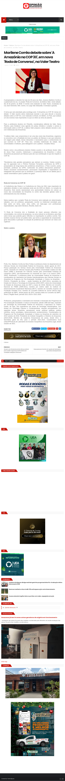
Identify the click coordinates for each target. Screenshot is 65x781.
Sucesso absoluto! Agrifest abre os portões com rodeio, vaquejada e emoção (31, 596)
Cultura (11, 45)
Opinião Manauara (10, 607)
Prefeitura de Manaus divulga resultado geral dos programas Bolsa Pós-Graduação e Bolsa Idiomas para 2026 (35, 583)
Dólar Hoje (4, 661)
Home (6, 45)
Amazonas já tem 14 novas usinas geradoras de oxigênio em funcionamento (29, 617)
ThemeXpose (10, 778)
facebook (60, 361)
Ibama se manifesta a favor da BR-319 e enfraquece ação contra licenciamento (32, 589)
